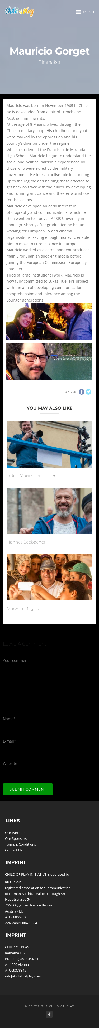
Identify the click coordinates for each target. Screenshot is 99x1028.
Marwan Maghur (24, 608)
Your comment (16, 660)
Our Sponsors (16, 838)
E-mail (9, 741)
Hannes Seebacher (26, 542)
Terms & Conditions (20, 844)
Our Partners (15, 832)
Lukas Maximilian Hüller (31, 475)
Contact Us (13, 850)
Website (10, 763)
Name (9, 718)
